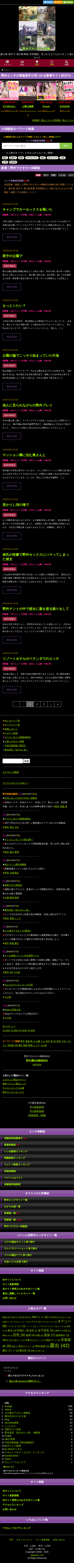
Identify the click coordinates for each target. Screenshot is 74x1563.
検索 (66, 145)
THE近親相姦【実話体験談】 (20, 1442)
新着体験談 (12, 1145)
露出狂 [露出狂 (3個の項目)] (24, 1350)
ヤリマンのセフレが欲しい (15, 783)
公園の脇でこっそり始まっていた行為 (30, 355)
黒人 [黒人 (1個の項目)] (41, 1351)
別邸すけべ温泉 (13, 1429)
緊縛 (12, 897)
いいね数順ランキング (15, 1151)
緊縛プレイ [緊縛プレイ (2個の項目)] (53, 1340)
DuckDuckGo (11, 1455)
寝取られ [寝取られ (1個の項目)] (7, 1335)
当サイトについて (11, 1279)
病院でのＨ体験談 (13, 885)
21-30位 (14, 1030)
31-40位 (23, 1030)
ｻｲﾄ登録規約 (37, 1107)
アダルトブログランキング (16, 1528)
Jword (8, 1459)
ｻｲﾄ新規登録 (37, 1111)
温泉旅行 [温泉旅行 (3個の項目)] (62, 1335)
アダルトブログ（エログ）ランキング (24, 1452)
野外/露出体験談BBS (37, 1060)
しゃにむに (10, 1426)
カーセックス (31, 158)
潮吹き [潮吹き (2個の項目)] (7, 1340)
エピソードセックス (15, 1462)
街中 (48, 1041)
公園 (62, 158)
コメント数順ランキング (17, 1164)
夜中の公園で (12, 256)
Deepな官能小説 (13, 1009)
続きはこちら (8, 1467)
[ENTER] (37, 1064)
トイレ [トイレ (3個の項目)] (19, 1326)
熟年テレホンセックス (13, 1092)
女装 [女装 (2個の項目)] (67, 1330)
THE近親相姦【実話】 (15, 745)
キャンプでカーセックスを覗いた (27, 209)
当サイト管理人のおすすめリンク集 (21, 1289)
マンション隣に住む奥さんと (24, 455)
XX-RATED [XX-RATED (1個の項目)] (54, 1317)
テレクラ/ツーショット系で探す (20, 1248)
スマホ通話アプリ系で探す (18, 1255)
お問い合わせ (9, 1298)
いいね (62, 175)
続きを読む (12, 237)
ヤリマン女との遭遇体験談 (18, 737)
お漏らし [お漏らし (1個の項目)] (7, 1322)
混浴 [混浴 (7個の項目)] (49, 1335)
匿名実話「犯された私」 (16, 750)
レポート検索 (11, 733)
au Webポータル (13, 1449)
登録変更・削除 (37, 1115)
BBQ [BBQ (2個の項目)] (6, 1317)
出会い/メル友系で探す (16, 1262)
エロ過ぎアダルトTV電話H (18, 931)
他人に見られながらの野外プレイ (27, 405)
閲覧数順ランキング (14, 1158)
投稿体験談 (10, 1171)
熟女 (12, 827)
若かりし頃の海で (15, 505)
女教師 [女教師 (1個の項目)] (58, 1331)
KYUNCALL (9, 106)
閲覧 (54, 175)
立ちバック (52, 158)
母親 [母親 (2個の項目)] (39, 1335)
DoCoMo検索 (11, 1422)
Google (8, 1406)
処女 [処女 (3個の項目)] (12, 1330)
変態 (16, 852)
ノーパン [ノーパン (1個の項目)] (31, 1326)
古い (46, 175)
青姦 (62, 806)
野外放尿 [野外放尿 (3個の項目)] (42, 1346)
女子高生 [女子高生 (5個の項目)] (46, 1330)
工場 (5, 162)
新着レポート (11, 729)
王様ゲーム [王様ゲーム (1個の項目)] (19, 1340)
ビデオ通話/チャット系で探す (19, 1242)
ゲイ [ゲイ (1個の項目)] (10, 1326)
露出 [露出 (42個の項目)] (59, 1345)
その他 (16, 972)
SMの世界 (10, 1439)
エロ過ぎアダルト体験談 (17, 1413)
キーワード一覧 (12, 725)
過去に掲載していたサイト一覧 (18, 1293)
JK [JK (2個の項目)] (21, 1317)
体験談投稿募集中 (15, 1138)
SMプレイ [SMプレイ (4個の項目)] (40, 1317)
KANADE (65, 106)
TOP (11, 1540)
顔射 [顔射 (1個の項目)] (34, 1351)
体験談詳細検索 (12, 1184)
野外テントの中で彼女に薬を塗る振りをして (35, 609)
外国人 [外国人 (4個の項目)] (23, 1330)
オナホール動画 (10, 772)
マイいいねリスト (13, 1178)
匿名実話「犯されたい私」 (18, 910)
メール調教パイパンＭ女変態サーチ (22, 955)
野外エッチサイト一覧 (15, 1200)
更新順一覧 (13, 1220)
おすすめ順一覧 (12, 1206)
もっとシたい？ (14, 305)
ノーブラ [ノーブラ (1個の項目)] (42, 1326)
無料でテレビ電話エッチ (14, 1084)
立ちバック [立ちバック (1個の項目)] (39, 1340)
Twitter (8, 1436)
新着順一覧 (12, 1213)
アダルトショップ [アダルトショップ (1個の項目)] (21, 1322)
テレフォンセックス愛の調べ (19, 839)
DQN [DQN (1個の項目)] (14, 1317)
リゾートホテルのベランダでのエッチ (30, 658)
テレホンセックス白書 (13, 1088)
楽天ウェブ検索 (13, 1445)
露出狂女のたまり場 (15, 1416)
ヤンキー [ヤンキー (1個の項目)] (52, 1326)
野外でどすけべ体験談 (15, 1226)
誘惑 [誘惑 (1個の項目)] (15, 1346)
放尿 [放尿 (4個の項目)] (30, 1335)
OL (54, 1041)
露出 (5, 158)
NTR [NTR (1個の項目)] (28, 1317)
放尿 (21, 158)
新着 (38, 175)
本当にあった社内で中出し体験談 (21, 798)
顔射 (42, 158)
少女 (16, 827)
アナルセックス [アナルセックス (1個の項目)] (49, 1322)
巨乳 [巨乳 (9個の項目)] (19, 1335)
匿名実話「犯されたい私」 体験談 (22, 1432)
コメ (71, 175)
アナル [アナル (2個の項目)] (36, 1321)
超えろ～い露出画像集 (15, 864)
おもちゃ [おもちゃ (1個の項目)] (66, 1317)
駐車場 (13, 162)
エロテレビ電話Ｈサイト (14, 1079)
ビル (43, 1041)
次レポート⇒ (8, 1026)
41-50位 (31, 1030)
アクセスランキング (12, 1504)
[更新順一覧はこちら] (63, 120)
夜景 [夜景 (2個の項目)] (33, 1330)
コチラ (58, 137)
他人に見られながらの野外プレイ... (25, 1381)
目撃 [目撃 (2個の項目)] (29, 1340)
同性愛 (10, 1045)
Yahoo (8, 1409)
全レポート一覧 (12, 720)
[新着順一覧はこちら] (42, 120)
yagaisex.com (37, 1555)
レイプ (17, 918)
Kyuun (46, 106)
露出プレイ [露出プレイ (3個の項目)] (10, 1350)
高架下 (13, 158)
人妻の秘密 (28, 106)
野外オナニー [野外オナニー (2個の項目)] (27, 1346)
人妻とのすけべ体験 (14, 741)
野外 (57, 806)
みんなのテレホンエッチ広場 (19, 985)
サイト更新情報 (10, 1284)
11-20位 (6, 1030)
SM (11, 972)
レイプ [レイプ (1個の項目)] (62, 1326)
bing (7, 1419)
